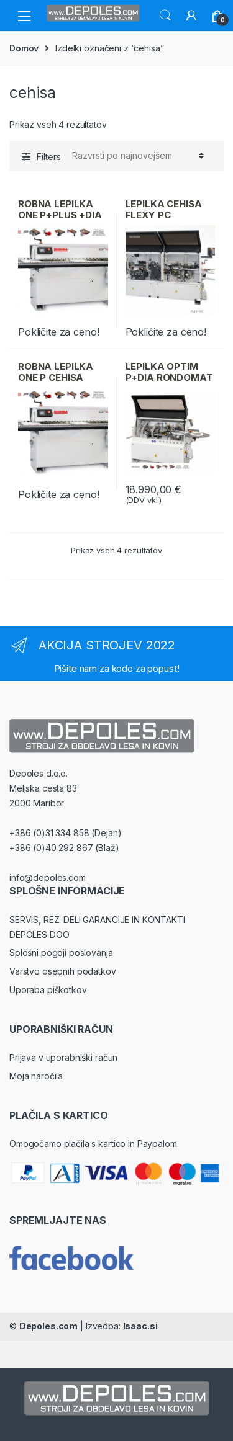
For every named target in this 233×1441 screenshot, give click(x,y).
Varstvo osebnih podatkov (62, 971)
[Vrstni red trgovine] (136, 156)
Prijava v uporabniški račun (63, 1057)
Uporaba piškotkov (48, 989)
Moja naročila (36, 1076)
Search (165, 15)
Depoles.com (48, 1326)
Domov (24, 48)
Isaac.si (140, 1326)
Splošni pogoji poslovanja (61, 952)
